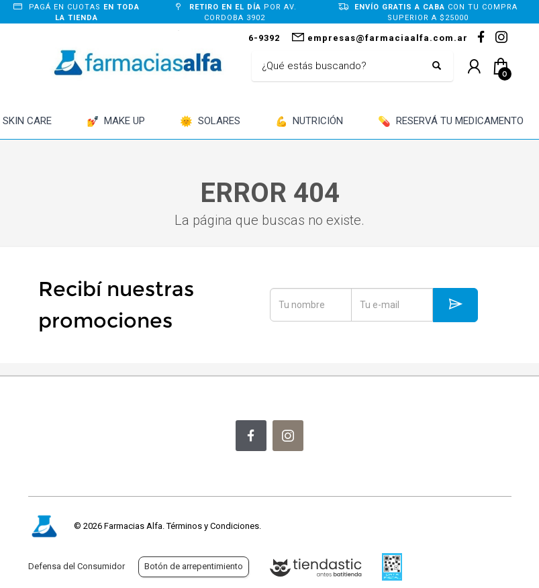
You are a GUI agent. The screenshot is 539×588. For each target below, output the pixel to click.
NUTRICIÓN (309, 122)
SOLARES (210, 122)
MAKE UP (116, 122)
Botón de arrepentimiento (193, 566)
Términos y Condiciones (212, 526)
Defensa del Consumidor (76, 566)
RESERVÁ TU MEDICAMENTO (451, 122)
